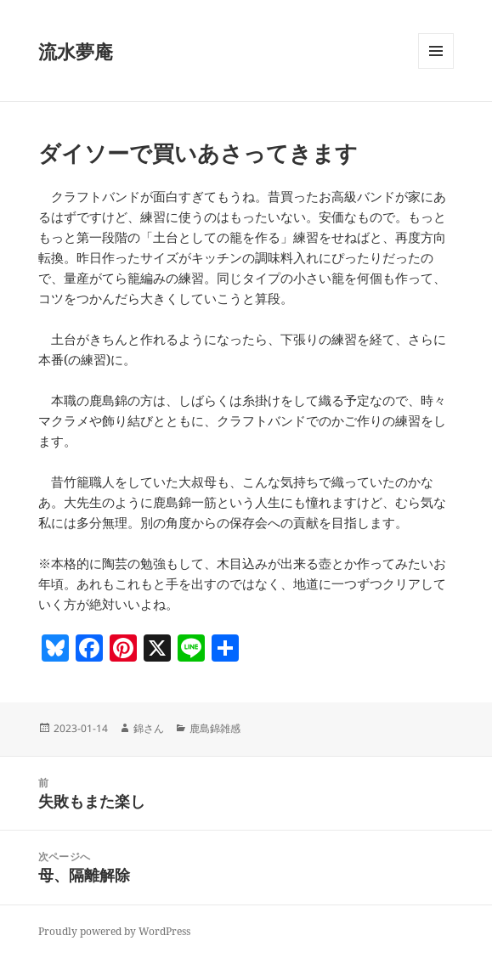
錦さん (148, 728)
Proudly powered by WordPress (114, 931)
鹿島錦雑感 (214, 728)
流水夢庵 (75, 51)
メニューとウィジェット (436, 68)
